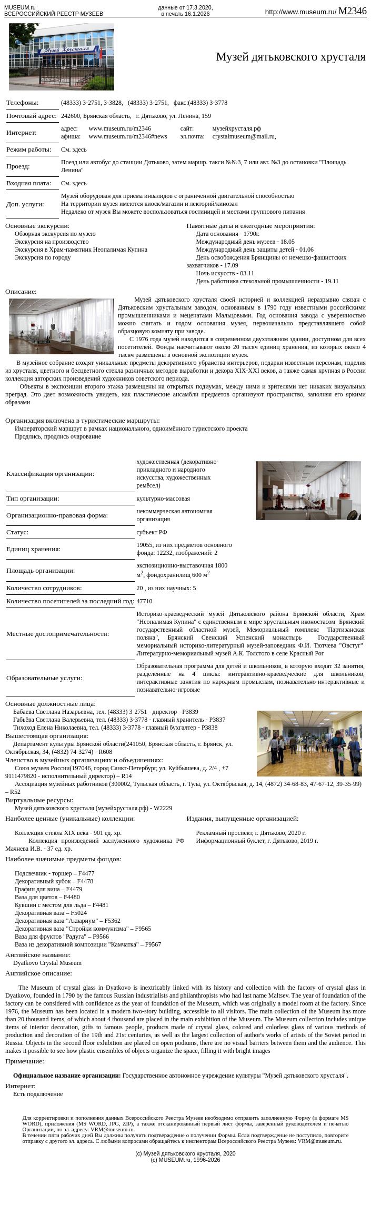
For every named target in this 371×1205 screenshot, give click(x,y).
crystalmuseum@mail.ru (244, 136)
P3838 (210, 727)
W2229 (163, 808)
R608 (105, 751)
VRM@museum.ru (112, 1129)
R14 (127, 776)
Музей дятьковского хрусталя (291, 56)
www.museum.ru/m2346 (119, 128)
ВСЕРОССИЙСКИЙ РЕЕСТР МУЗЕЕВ (53, 14)
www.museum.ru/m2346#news (127, 136)
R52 (15, 791)
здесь (80, 149)
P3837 (217, 719)
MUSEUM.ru (20, 7)
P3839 (190, 711)
